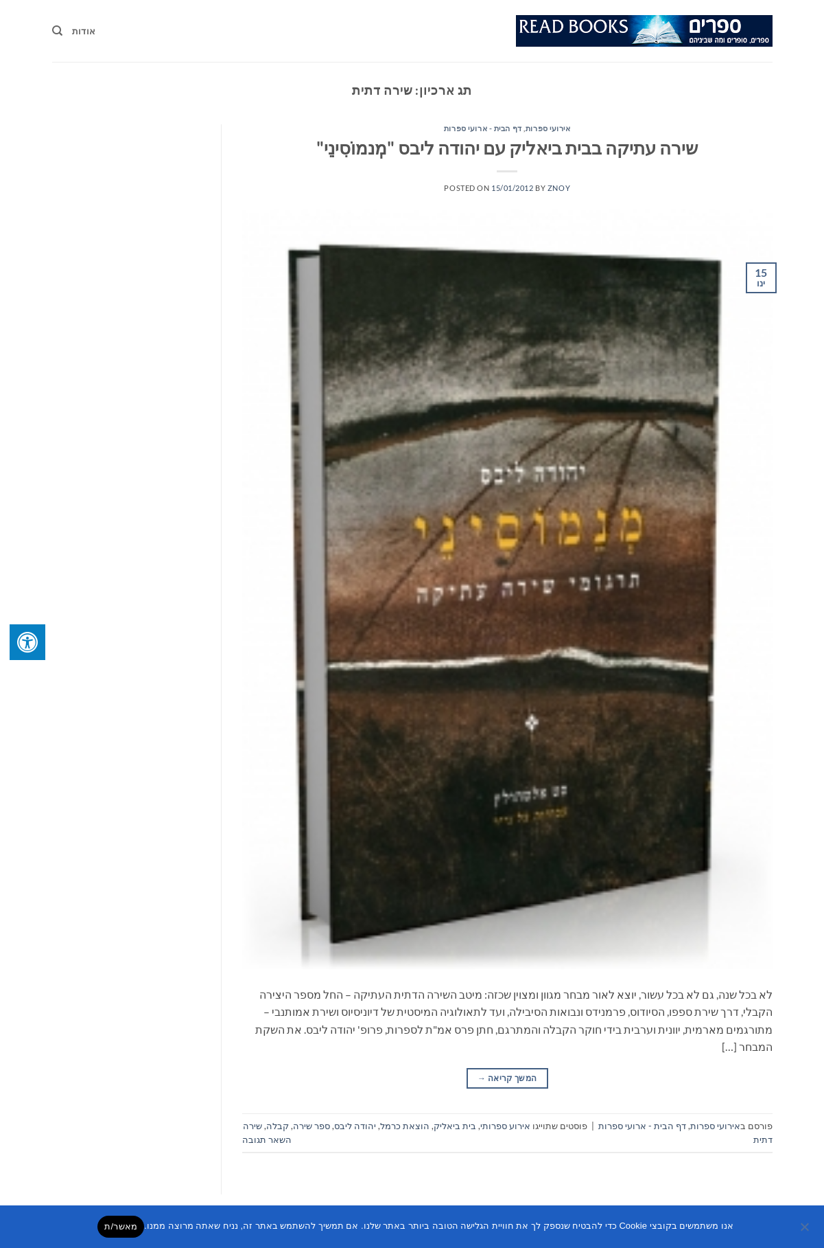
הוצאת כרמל (404, 1125)
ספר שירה (311, 1125)
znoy (559, 187)
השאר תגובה (267, 1139)
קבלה (277, 1125)
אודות (83, 30)
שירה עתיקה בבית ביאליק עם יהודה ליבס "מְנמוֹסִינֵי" (507, 147)
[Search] (57, 31)
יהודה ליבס (355, 1125)
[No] (805, 1231)
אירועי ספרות (548, 128)
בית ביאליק (455, 1125)
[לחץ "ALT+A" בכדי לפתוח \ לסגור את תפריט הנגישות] (27, 642)
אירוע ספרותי (505, 1125)
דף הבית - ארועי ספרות (483, 128)
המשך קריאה (507, 1078)
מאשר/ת (120, 1226)
